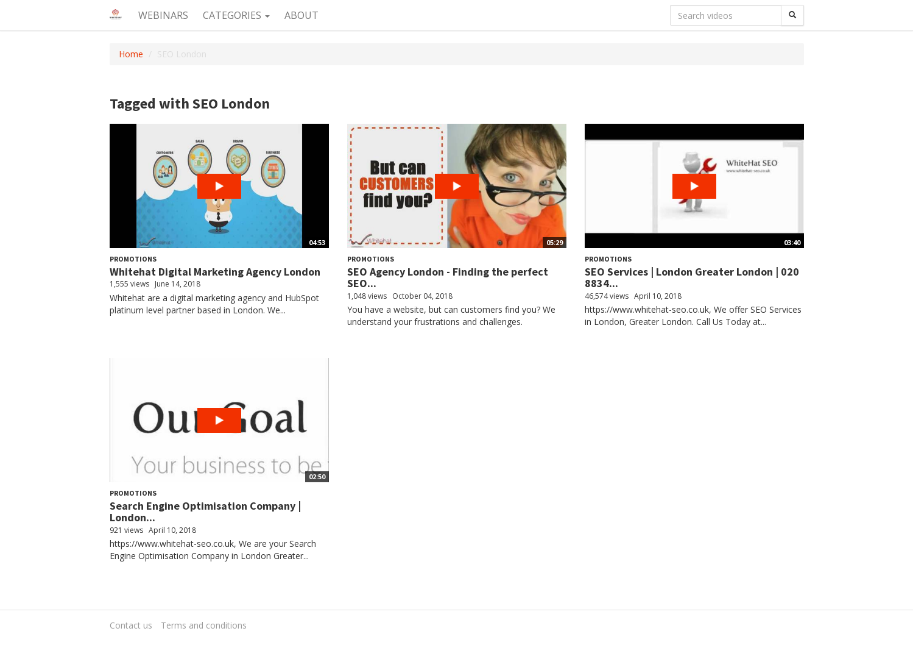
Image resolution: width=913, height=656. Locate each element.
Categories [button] (236, 15)
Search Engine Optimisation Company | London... (205, 512)
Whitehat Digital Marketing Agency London (215, 272)
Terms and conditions (204, 625)
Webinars (163, 15)
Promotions (133, 258)
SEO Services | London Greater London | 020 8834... (692, 278)
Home (131, 54)
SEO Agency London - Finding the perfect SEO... (447, 278)
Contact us (131, 625)
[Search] (792, 15)
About (301, 15)
